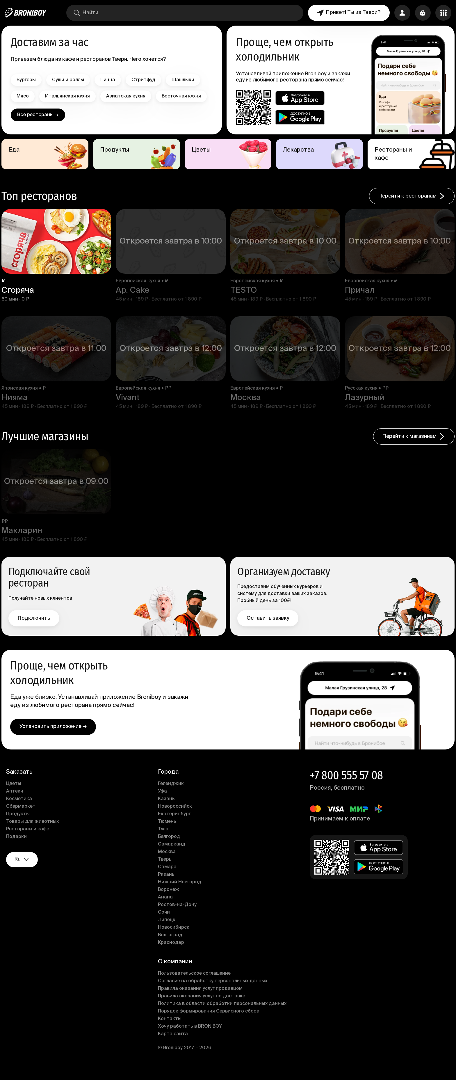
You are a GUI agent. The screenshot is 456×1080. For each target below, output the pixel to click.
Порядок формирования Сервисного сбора (210, 1021)
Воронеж (169, 899)
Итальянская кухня (70, 96)
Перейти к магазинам (410, 446)
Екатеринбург (175, 824)
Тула (164, 839)
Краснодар (172, 952)
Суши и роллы (71, 80)
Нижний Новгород (180, 892)
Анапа (166, 907)
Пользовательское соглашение (195, 983)
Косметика (22, 809)
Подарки (19, 846)
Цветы (16, 793)
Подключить (37, 627)
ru (26, 870)
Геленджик (172, 793)
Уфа (163, 801)
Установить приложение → (56, 736)
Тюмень (168, 831)
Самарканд (172, 854)
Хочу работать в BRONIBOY (191, 1036)
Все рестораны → (40, 131)
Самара (168, 877)
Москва (168, 861)
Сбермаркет (24, 816)
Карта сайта (174, 1044)
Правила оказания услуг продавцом (201, 998)
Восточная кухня (39, 112)
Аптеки (17, 801)
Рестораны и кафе (30, 839)
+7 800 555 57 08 (345, 785)
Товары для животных (35, 831)
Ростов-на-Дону (178, 914)
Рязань (167, 884)
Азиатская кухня (129, 96)
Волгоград (171, 945)
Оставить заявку (268, 627)
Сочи (165, 922)
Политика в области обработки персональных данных (223, 1013)
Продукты (21, 824)
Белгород (170, 846)
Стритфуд (146, 80)
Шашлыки (186, 80)
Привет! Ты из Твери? (347, 13)
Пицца (111, 80)
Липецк (168, 930)
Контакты (171, 1028)
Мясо (26, 96)
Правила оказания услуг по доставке (202, 1006)
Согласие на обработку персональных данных (213, 991)
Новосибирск (174, 937)
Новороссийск (176, 816)
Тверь (166, 869)
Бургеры (29, 80)
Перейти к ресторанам (408, 208)
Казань (167, 809)
